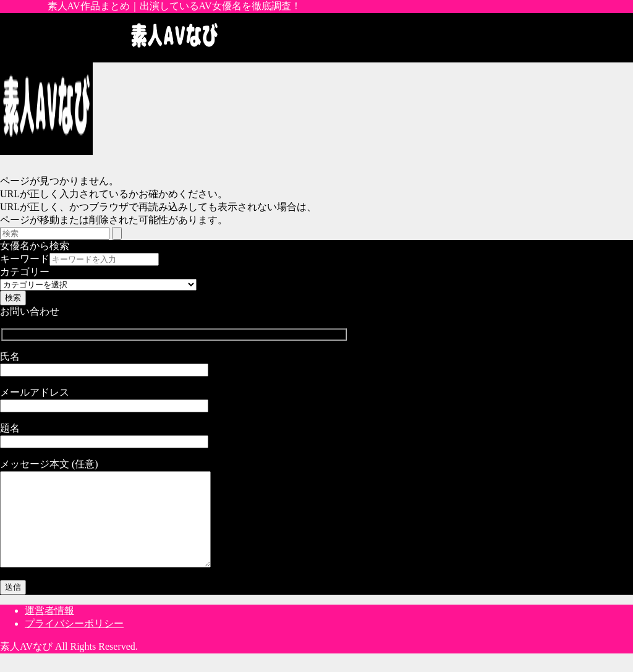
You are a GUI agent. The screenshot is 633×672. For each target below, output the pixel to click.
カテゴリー (24, 271)
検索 (13, 297)
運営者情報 (49, 629)
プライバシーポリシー (74, 642)
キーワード (24, 258)
